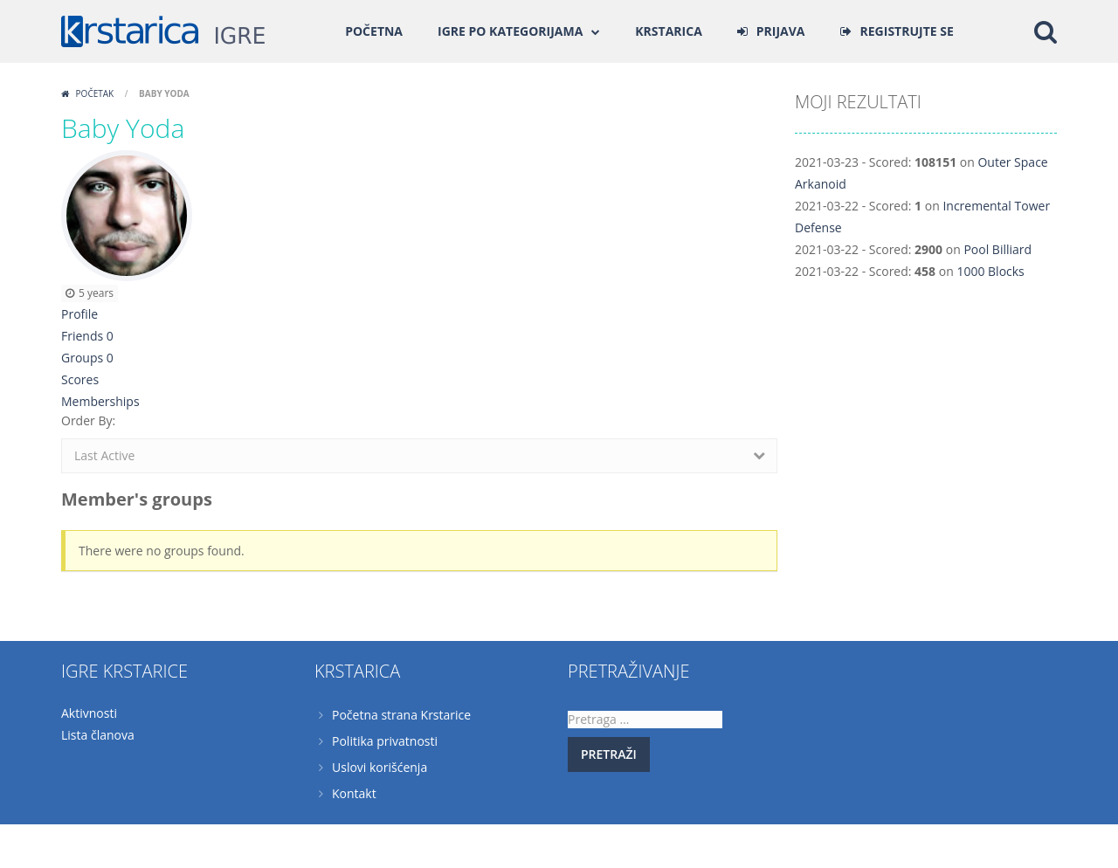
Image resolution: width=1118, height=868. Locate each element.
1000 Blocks (990, 271)
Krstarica (668, 31)
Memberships (100, 401)
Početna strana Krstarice (401, 714)
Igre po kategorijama (510, 31)
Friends (87, 335)
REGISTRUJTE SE (907, 31)
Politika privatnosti (385, 741)
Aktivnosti (89, 713)
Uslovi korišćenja (379, 767)
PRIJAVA (780, 31)
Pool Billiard (997, 249)
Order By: (88, 420)
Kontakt (354, 793)
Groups (87, 357)
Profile (79, 314)
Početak (94, 93)
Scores (80, 379)
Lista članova (98, 735)
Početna (374, 31)
